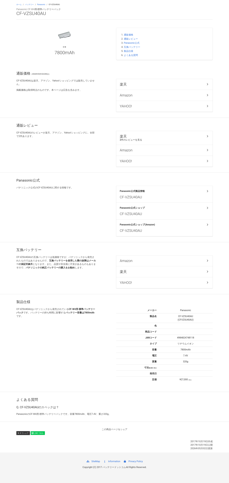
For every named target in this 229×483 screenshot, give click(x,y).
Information (111, 461)
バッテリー (29, 4)
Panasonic (41, 4)
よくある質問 (131, 55)
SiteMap (93, 461)
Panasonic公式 (131, 43)
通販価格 (128, 34)
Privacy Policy (133, 461)
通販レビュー (131, 38)
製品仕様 (128, 51)
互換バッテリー (132, 47)
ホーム (19, 4)
